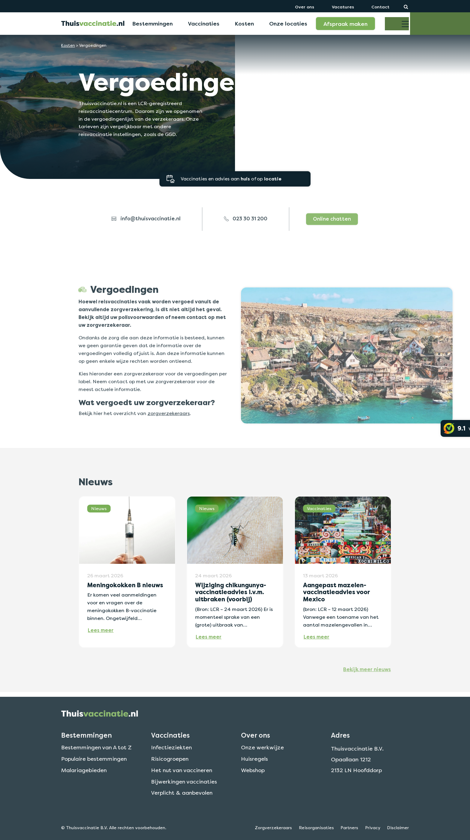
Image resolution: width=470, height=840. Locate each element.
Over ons (304, 7)
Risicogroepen (170, 778)
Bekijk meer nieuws (367, 687)
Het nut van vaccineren (181, 790)
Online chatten (332, 237)
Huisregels (254, 778)
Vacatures (343, 7)
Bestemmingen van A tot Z (96, 767)
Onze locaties (288, 23)
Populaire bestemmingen (94, 778)
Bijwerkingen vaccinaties (184, 801)
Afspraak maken (345, 23)
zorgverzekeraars (168, 431)
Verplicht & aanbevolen (182, 812)
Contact (380, 7)
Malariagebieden (84, 790)
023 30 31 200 (246, 237)
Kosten (244, 23)
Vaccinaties (203, 23)
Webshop (253, 790)
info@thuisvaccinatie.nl (146, 237)
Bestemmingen (152, 23)
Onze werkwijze (262, 767)
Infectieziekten (171, 767)
